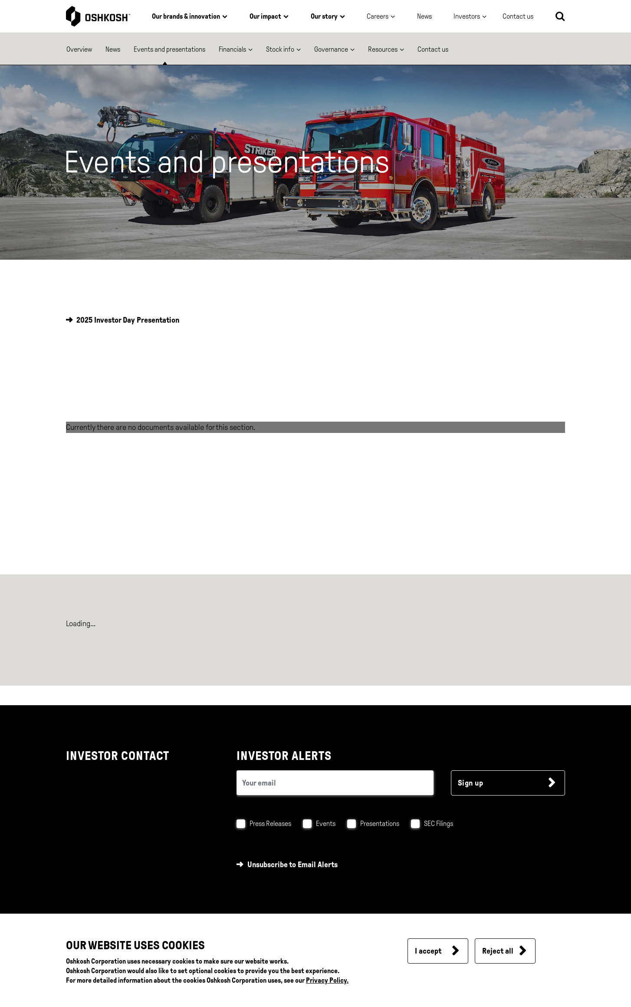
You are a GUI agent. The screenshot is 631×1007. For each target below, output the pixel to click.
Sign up (470, 783)
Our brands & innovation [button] (186, 16)
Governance (331, 49)
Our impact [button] (265, 16)
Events (325, 823)
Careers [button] (377, 16)
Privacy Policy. (327, 980)
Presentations (379, 823)
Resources (383, 49)
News (424, 16)
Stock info (280, 49)
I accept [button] (428, 951)
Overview (79, 49)
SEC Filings (438, 823)
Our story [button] (324, 16)
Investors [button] (467, 16)
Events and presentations (169, 49)
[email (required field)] (335, 782)
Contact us (432, 49)
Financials (232, 49)
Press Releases (270, 823)
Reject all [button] (497, 951)
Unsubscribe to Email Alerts (292, 864)
